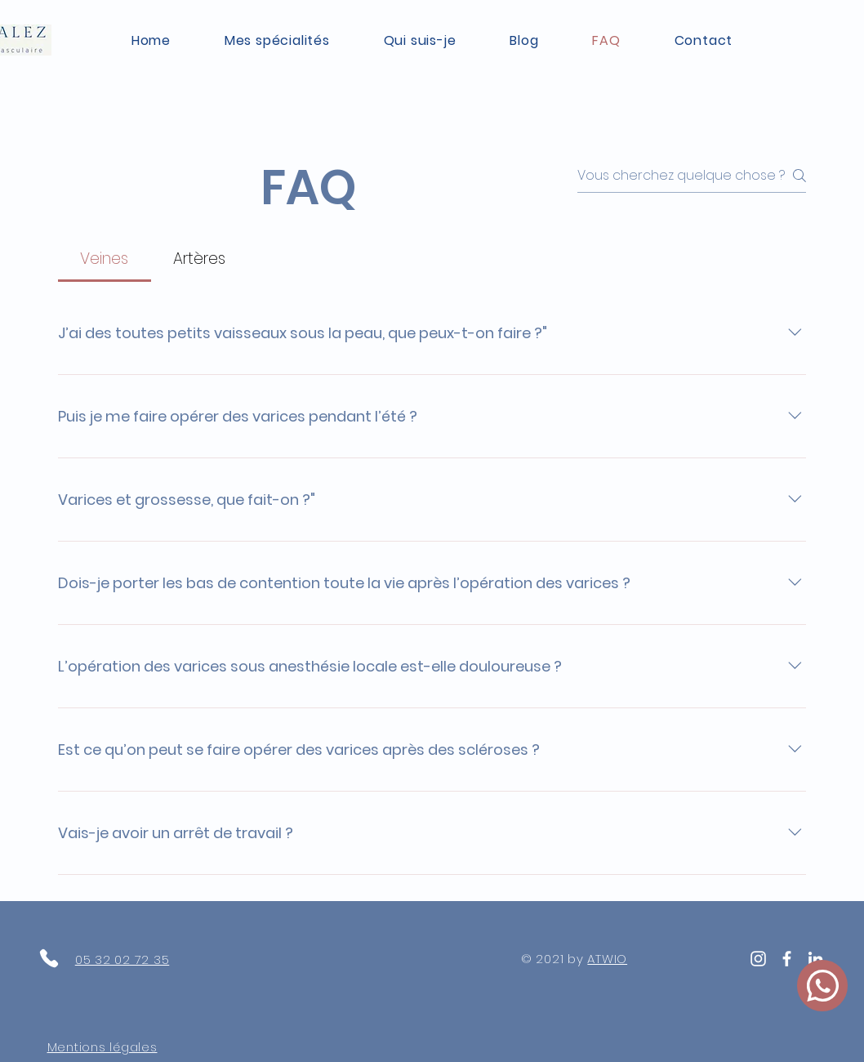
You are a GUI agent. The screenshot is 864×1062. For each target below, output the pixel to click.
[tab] (104, 259)
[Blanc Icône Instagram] (758, 958)
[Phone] (49, 958)
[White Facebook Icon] (787, 958)
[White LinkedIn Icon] (815, 958)
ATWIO (607, 958)
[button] (277, 40)
